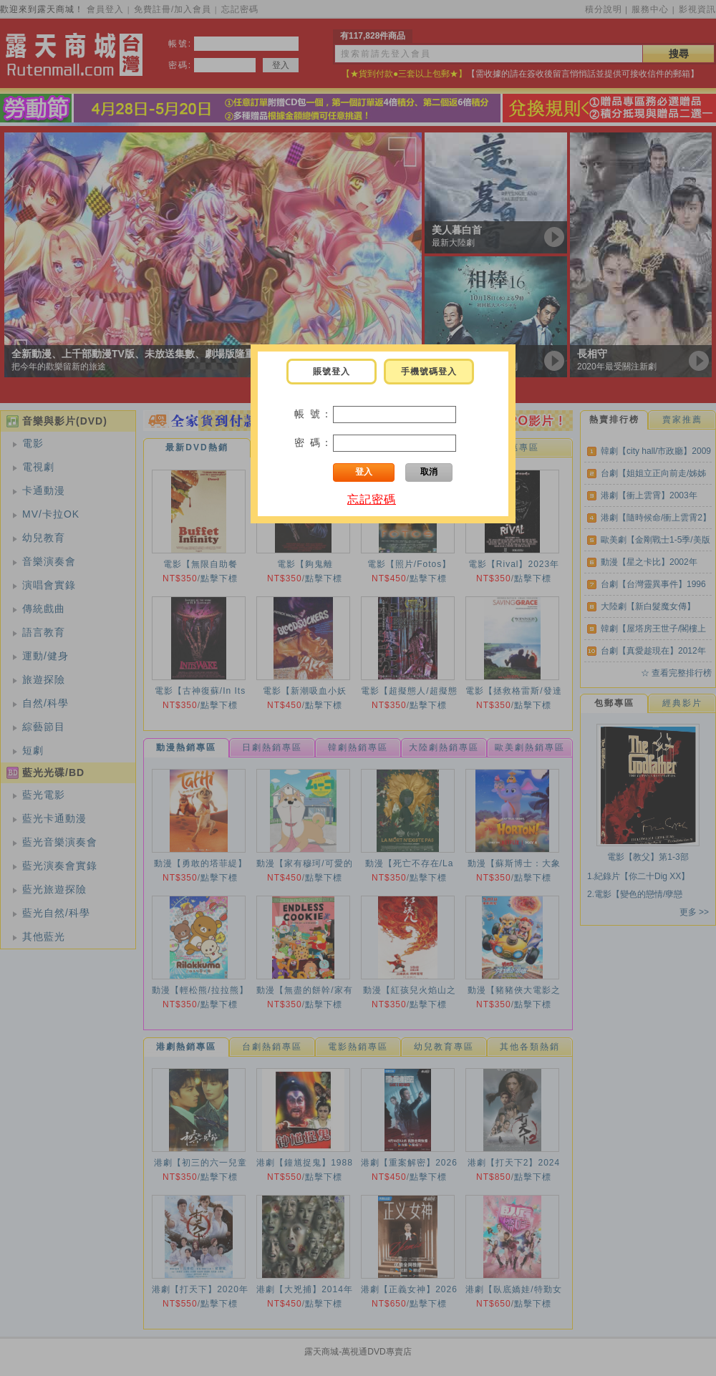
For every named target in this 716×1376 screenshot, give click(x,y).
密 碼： (313, 442)
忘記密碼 (371, 499)
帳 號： (313, 414)
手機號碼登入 (429, 372)
